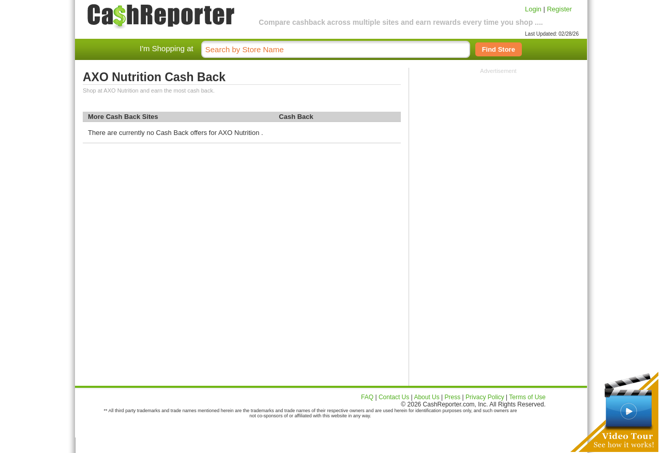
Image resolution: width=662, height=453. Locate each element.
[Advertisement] (498, 138)
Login (533, 9)
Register (559, 9)
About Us (426, 397)
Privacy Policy (484, 397)
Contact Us (394, 397)
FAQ (367, 397)
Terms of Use (527, 397)
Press (453, 397)
